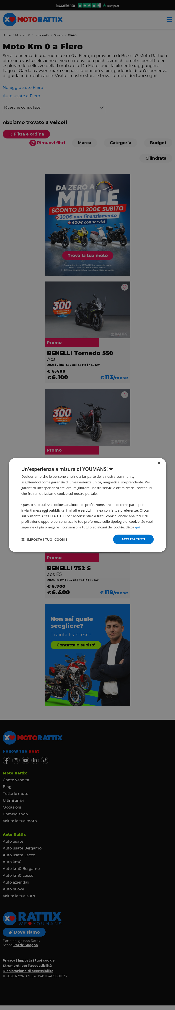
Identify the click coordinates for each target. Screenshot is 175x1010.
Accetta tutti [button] (132, 539)
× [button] (159, 463)
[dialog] (87, 505)
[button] (44, 539)
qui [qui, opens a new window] (137, 527)
